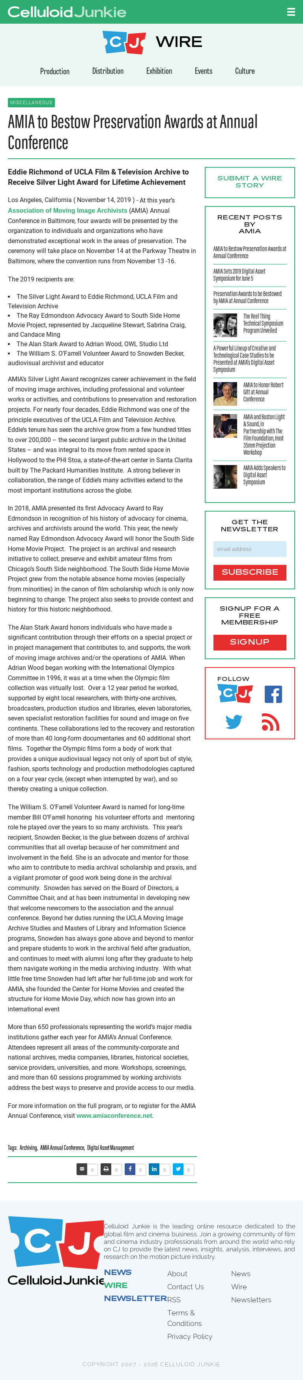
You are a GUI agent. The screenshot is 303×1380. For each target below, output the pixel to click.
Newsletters (138, 1299)
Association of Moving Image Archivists (67, 210)
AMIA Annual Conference (62, 1148)
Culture (245, 72)
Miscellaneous (31, 102)
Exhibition (159, 72)
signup (250, 642)
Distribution (107, 72)
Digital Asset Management (110, 1148)
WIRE (179, 44)
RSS (174, 1300)
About (177, 1273)
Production (54, 72)
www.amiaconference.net (114, 1115)
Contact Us (185, 1286)
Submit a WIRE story (249, 182)
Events (203, 72)
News (117, 1273)
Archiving (28, 1148)
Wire (115, 1286)
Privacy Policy (190, 1336)
